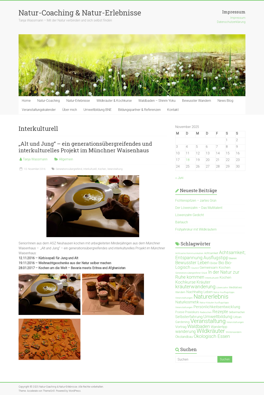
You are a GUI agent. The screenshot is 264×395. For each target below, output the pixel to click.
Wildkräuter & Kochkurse (114, 101)
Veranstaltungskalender (39, 110)
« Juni (179, 178)
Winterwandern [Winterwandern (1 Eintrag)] (234, 332)
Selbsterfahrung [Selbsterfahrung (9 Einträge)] (189, 317)
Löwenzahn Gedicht (189, 215)
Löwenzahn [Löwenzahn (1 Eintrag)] (222, 287)
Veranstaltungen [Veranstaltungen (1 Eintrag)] (235, 322)
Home (26, 101)
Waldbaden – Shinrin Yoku (157, 101)
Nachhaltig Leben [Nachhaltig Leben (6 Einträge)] (199, 292)
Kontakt (173, 110)
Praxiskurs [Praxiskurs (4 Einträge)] (192, 312)
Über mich (69, 110)
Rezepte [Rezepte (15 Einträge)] (220, 311)
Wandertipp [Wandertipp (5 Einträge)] (219, 327)
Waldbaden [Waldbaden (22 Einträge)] (198, 326)
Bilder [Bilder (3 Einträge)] (214, 263)
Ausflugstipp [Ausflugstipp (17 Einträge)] (215, 257)
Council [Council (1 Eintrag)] (195, 268)
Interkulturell (90, 169)
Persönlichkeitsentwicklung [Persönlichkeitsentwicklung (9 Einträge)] (216, 307)
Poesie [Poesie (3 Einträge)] (179, 312)
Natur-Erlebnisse (78, 101)
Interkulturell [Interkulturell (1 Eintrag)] (212, 278)
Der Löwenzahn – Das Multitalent (198, 208)
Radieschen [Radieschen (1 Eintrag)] (206, 312)
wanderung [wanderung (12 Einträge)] (185, 331)
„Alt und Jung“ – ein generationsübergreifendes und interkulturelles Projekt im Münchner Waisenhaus (85, 147)
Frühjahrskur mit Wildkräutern (196, 229)
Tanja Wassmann (35, 159)
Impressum (237, 17)
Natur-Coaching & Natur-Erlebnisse (80, 13)
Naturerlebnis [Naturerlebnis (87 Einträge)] (211, 296)
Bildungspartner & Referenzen (139, 110)
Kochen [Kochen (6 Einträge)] (225, 277)
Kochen (102, 169)
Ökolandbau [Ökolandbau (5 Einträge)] (184, 337)
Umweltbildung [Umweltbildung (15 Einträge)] (217, 316)
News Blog (225, 101)
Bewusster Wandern (196, 101)
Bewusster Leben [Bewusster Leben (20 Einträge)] (192, 262)
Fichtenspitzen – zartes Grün (195, 200)
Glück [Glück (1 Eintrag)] (204, 273)
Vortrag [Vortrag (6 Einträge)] (180, 327)
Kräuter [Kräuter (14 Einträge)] (203, 282)
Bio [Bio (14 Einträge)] (221, 262)
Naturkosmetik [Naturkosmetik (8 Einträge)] (187, 302)
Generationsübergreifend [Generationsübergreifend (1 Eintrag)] (187, 273)
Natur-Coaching (48, 101)
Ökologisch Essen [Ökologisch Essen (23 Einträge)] (212, 336)
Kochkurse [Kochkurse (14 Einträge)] (185, 282)
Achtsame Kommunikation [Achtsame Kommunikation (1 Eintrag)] (189, 253)
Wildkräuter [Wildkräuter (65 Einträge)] (211, 331)
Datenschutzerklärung (231, 22)
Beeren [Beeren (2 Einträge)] (233, 258)
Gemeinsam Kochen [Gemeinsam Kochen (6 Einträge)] (215, 267)
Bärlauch (181, 222)
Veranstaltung (115, 169)
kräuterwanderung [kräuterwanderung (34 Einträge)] (195, 287)
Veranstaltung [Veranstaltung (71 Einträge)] (208, 321)
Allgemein (66, 159)
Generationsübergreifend (69, 169)
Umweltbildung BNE (98, 110)
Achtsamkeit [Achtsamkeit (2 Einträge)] (211, 253)
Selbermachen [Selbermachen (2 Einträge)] (237, 312)
